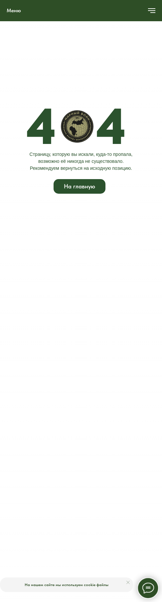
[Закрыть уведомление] (128, 582)
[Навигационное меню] (151, 10)
